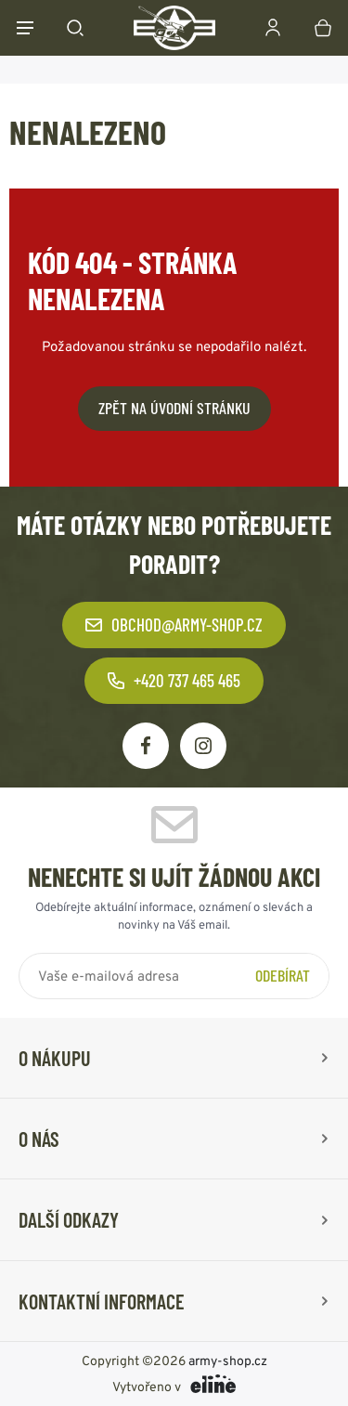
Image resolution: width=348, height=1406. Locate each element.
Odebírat (282, 975)
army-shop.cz (227, 1360)
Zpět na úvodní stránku (174, 407)
